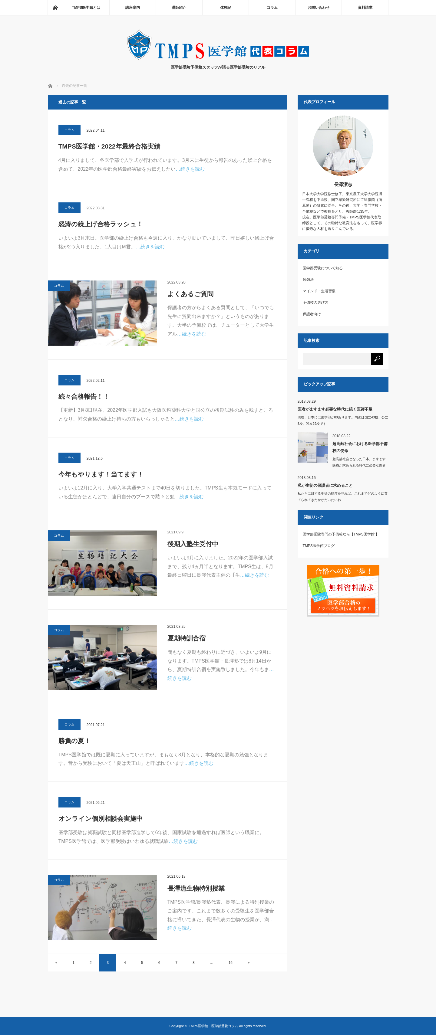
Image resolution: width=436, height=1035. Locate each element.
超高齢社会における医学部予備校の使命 (360, 447)
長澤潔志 (343, 184)
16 (231, 963)
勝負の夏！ (74, 740)
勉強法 (308, 279)
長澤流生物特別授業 (196, 888)
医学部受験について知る (323, 268)
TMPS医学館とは (86, 7)
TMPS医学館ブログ (319, 546)
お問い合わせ (318, 7)
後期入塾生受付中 (192, 543)
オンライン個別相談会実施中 (100, 818)
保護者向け (312, 314)
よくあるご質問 (190, 293)
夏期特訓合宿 (186, 638)
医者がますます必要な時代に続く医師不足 (335, 409)
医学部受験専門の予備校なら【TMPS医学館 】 (341, 534)
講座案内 (132, 7)
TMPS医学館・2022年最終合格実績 (109, 146)
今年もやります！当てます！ (101, 474)
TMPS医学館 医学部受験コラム (213, 1026)
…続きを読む (190, 169)
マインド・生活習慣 (319, 291)
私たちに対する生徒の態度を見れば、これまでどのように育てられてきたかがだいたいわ (343, 497)
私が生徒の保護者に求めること (325, 485)
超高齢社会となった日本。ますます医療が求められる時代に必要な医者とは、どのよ (359, 465)
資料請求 (365, 7)
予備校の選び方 (315, 302)
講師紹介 (179, 7)
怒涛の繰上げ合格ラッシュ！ (100, 224)
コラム (272, 7)
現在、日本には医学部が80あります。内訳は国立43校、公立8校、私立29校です (343, 420)
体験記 (225, 7)
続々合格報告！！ (83, 396)
